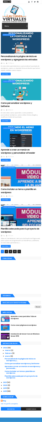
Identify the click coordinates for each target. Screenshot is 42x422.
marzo (8, 350)
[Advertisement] (21, 276)
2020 (5, 385)
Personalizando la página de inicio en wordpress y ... (20, 360)
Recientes (11, 409)
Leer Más (5, 74)
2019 (5, 388)
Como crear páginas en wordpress (24, 325)
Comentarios (31, 409)
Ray (4, 401)
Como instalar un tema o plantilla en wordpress (20, 372)
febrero (8, 353)
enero (7, 356)
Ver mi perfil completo (9, 404)
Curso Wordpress (9, 35)
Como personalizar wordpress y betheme (22, 363)
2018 (5, 391)
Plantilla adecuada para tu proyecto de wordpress (21, 377)
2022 (5, 348)
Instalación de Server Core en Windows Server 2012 (25, 335)
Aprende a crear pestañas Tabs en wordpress (23, 317)
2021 (5, 382)
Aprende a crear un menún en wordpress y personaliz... (22, 367)
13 (14, 251)
